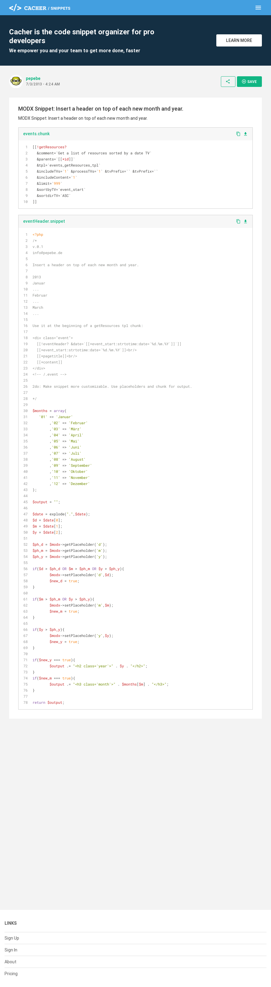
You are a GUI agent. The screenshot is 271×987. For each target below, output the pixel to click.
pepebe (33, 78)
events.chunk (36, 133)
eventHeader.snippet (44, 221)
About (10, 962)
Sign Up (12, 938)
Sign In (11, 950)
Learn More (239, 40)
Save (249, 81)
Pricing (11, 973)
